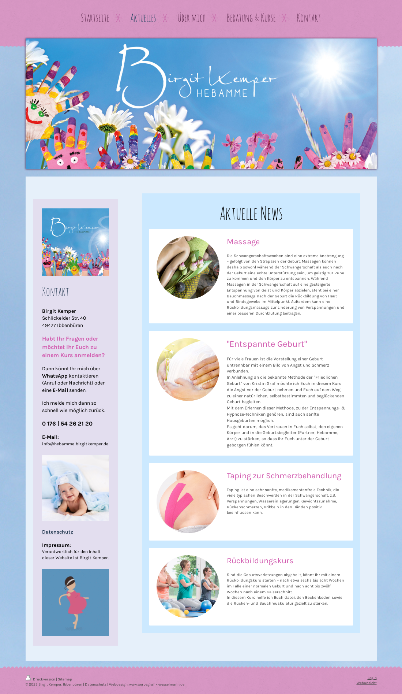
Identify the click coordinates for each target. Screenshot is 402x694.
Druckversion (41, 679)
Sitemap (65, 679)
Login (372, 678)
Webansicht (367, 683)
